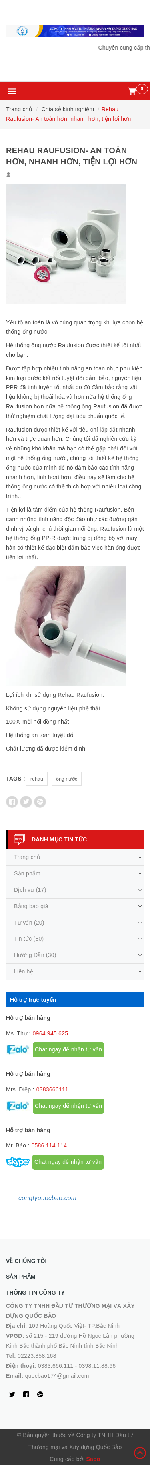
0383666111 (52, 1089)
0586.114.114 (49, 1145)
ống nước (66, 779)
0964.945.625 (50, 1033)
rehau (36, 779)
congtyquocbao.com (47, 1198)
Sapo (93, 1459)
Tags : (15, 778)
